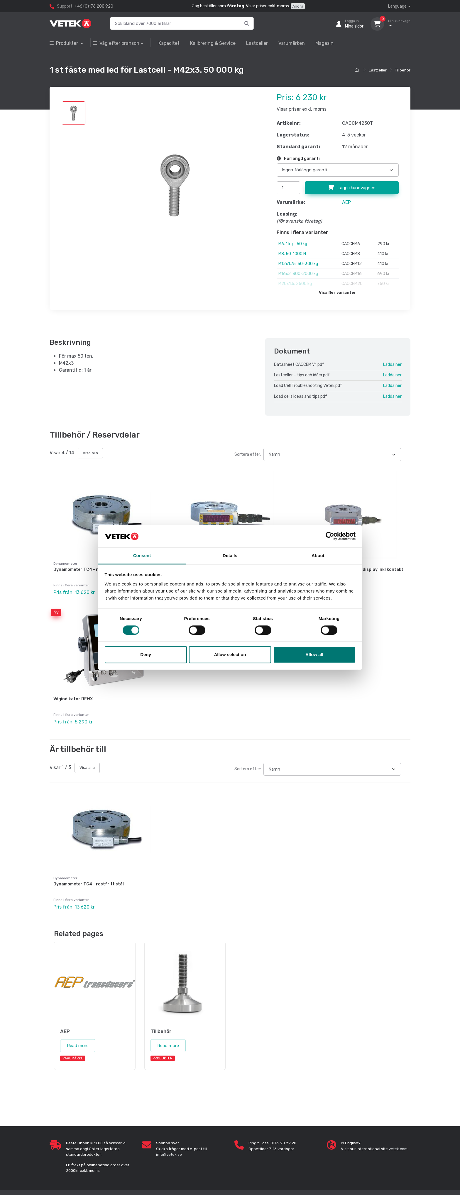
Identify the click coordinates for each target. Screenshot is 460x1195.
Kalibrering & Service (213, 43)
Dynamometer (65, 878)
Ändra (297, 6)
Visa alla (90, 453)
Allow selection (230, 654)
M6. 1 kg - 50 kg (292, 243)
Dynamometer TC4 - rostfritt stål (88, 569)
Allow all (314, 654)
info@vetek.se (169, 1154)
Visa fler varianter (337, 292)
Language (397, 6)
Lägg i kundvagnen (352, 187)
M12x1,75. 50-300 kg (298, 263)
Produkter (64, 43)
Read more (78, 1045)
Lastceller (257, 43)
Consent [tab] (142, 555)
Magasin (324, 43)
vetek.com (398, 1149)
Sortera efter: (247, 454)
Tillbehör (402, 70)
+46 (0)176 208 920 (94, 6)
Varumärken (291, 43)
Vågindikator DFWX (73, 698)
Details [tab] (230, 555)
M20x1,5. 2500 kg (295, 283)
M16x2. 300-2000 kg (298, 273)
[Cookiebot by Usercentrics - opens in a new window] (330, 536)
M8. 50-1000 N (292, 253)
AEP (346, 202)
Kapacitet (169, 43)
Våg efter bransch (116, 43)
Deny (145, 654)
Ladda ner (392, 364)
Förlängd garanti (298, 158)
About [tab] (318, 555)
